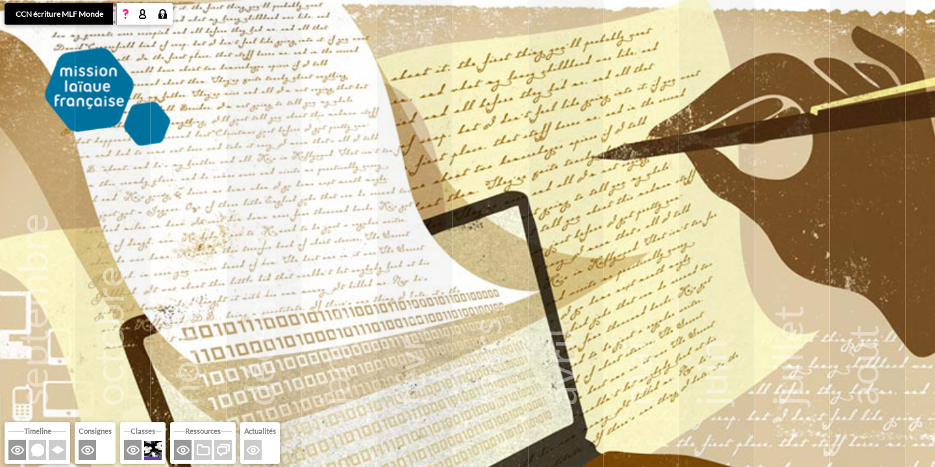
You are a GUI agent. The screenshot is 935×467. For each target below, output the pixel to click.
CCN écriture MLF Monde (59, 14)
